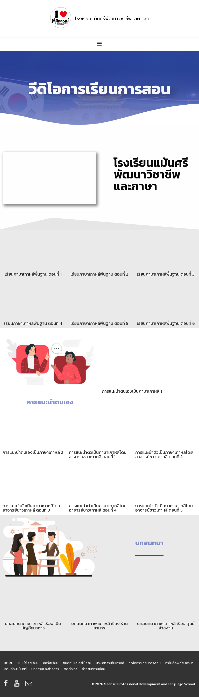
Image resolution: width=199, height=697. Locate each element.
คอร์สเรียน (50, 662)
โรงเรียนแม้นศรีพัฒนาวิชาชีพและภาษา (112, 18)
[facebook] (7, 684)
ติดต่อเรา (70, 668)
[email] (29, 684)
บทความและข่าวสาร (45, 668)
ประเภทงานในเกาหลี (110, 662)
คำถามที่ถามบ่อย (93, 668)
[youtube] (18, 684)
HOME (8, 662)
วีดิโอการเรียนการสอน (145, 662)
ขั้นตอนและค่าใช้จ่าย (77, 662)
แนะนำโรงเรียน (28, 662)
